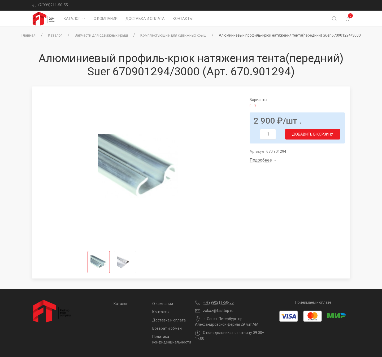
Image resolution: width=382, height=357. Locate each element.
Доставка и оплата (145, 18)
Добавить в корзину (312, 134)
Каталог (75, 18)
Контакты (183, 18)
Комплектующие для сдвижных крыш (173, 35)
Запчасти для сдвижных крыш (101, 35)
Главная (28, 35)
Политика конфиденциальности (169, 339)
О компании (106, 18)
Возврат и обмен (167, 328)
